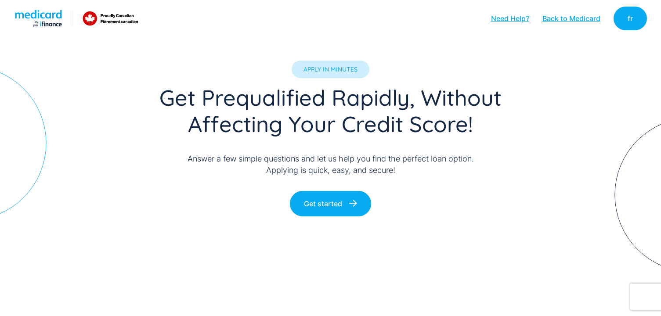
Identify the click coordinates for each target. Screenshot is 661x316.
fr (630, 18)
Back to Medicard (571, 18)
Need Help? (510, 18)
